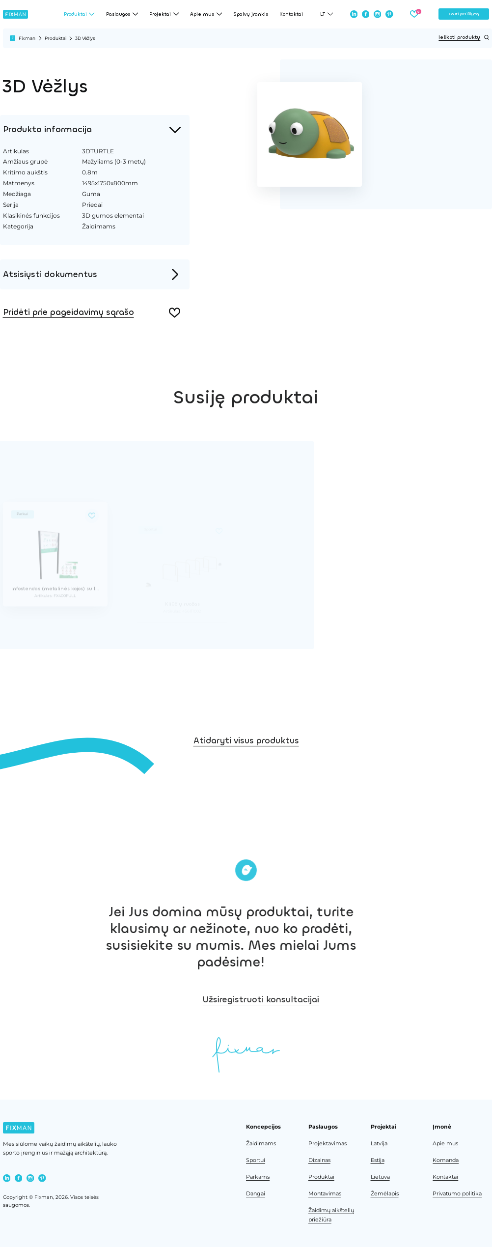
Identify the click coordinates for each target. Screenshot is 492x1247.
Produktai (55, 38)
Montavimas (324, 1193)
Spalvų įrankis (250, 14)
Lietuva (380, 1176)
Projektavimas (327, 1143)
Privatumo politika (457, 1193)
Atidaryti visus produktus (246, 759)
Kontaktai (291, 14)
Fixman (27, 38)
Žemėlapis (385, 1193)
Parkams (258, 1176)
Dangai (255, 1193)
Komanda (446, 1160)
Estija (377, 1160)
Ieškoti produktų (463, 37)
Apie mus (445, 1143)
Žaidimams (261, 1143)
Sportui (255, 1160)
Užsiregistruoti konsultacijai (318, 999)
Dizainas (319, 1160)
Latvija (379, 1143)
